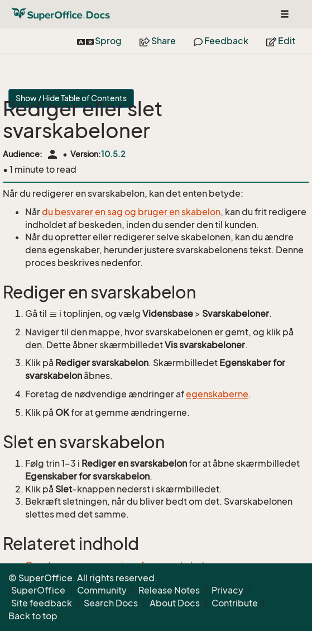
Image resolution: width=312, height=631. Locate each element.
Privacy (227, 590)
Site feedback (41, 603)
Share (158, 40)
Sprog (99, 40)
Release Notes (169, 590)
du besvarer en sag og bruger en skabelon (131, 211)
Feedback (221, 40)
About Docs (175, 603)
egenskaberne (217, 394)
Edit (280, 40)
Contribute (235, 603)
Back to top (32, 615)
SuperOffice (38, 590)
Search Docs (111, 603)
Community (102, 590)
